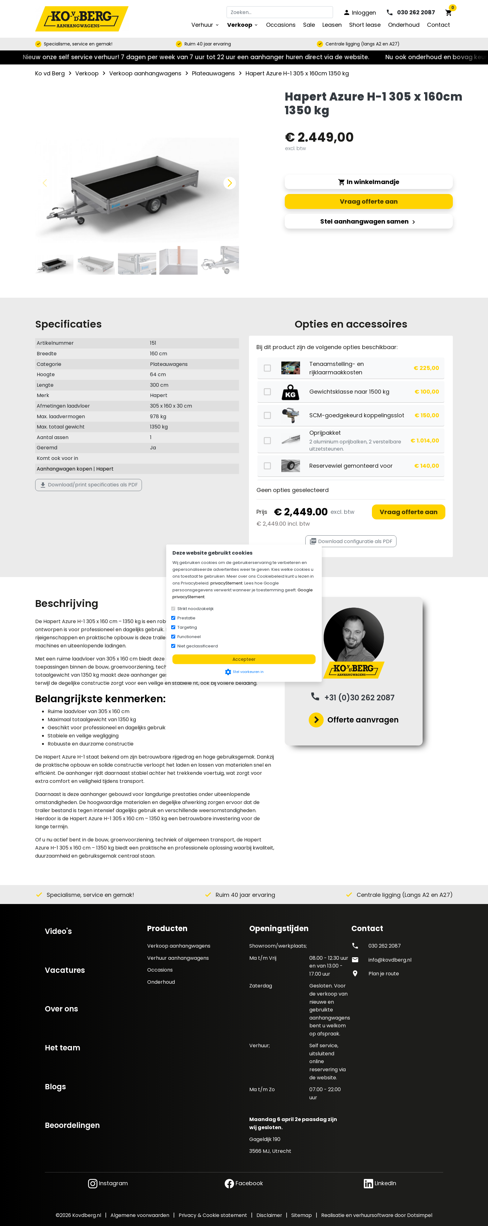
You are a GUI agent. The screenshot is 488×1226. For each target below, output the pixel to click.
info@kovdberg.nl (389, 959)
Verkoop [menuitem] (243, 25)
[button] (229, 183)
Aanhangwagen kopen (64, 468)
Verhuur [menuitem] (205, 25)
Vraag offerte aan (409, 512)
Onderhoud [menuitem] (404, 25)
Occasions (160, 969)
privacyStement (226, 583)
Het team (62, 1048)
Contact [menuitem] (438, 25)
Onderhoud (161, 982)
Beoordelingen (72, 1125)
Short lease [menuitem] (365, 25)
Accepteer (244, 659)
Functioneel (189, 636)
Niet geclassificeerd (197, 646)
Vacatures (65, 970)
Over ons (61, 1009)
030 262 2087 (384, 945)
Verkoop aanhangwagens (178, 945)
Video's (58, 931)
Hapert (105, 468)
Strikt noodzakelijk (195, 608)
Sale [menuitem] (309, 25)
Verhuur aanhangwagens (178, 958)
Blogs (55, 1087)
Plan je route (383, 973)
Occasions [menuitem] (281, 25)
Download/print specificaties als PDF (88, 485)
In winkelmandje (368, 182)
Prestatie (186, 618)
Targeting (187, 627)
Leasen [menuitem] (332, 25)
